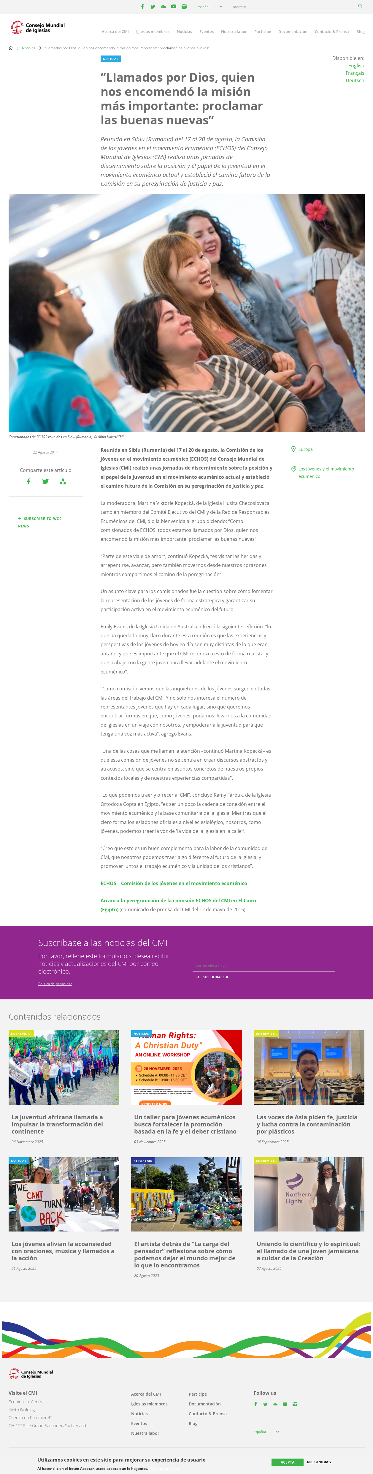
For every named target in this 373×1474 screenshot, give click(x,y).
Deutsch (355, 80)
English (356, 65)
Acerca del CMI (115, 31)
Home (11, 48)
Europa (306, 449)
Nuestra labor (234, 31)
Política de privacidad (55, 983)
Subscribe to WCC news (40, 522)
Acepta (287, 1462)
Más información (164, 1469)
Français (355, 73)
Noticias (184, 31)
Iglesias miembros (152, 31)
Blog (360, 31)
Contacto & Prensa (332, 31)
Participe (262, 31)
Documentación (292, 31)
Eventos (206, 31)
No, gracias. (319, 1462)
